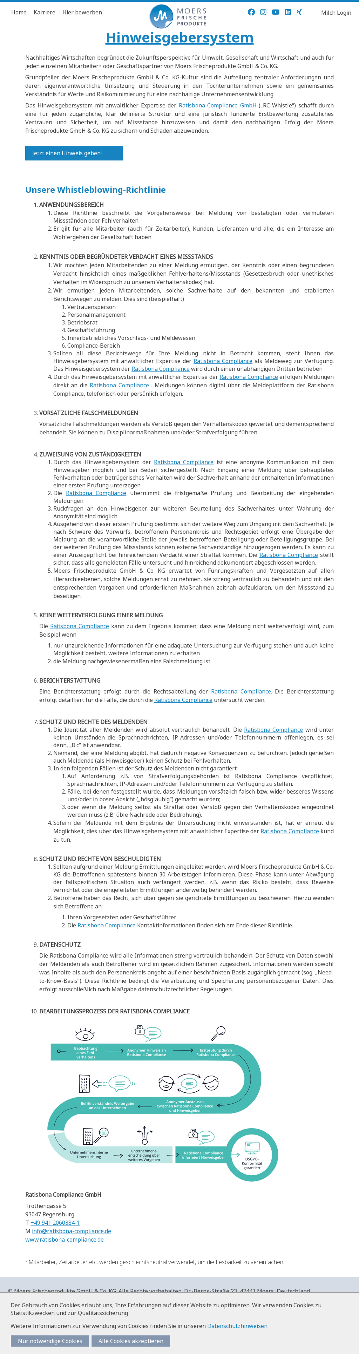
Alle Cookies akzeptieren (131, 1341)
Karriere (44, 12)
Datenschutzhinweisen (237, 1326)
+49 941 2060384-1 (55, 1223)
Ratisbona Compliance (223, 361)
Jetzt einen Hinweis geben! (67, 153)
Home (19, 12)
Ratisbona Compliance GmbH (218, 105)
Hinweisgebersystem (180, 37)
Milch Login (336, 13)
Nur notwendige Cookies (50, 1341)
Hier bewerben (82, 12)
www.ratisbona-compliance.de (64, 1239)
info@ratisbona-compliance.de (71, 1231)
